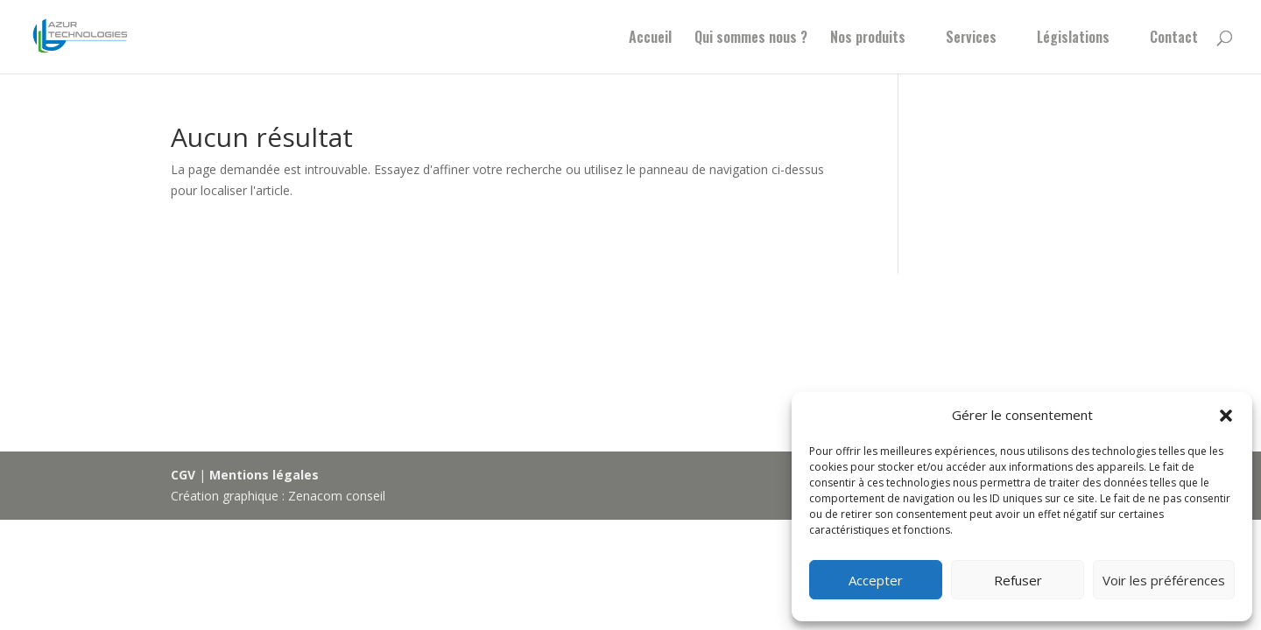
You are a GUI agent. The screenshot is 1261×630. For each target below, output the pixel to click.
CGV (183, 474)
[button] (1226, 415)
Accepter (876, 580)
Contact (1174, 39)
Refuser (1018, 580)
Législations (1073, 39)
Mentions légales (264, 474)
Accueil (650, 39)
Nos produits (867, 39)
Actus (249, 361)
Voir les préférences (1163, 580)
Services (971, 39)
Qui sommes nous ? (750, 39)
